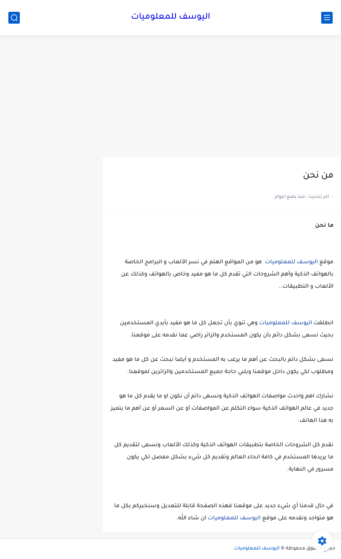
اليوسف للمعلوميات (170, 17)
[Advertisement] (222, 99)
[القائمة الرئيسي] (327, 18)
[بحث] (14, 18)
